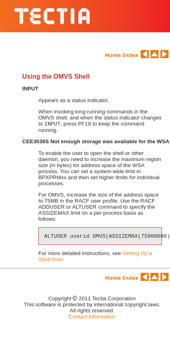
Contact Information (92, 317)
